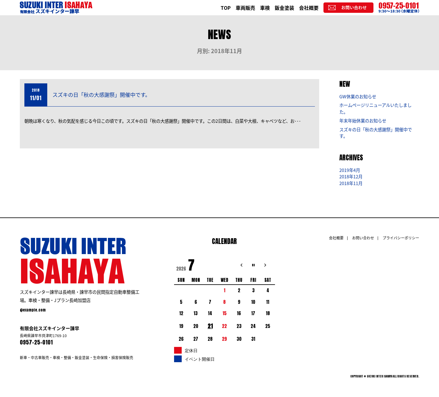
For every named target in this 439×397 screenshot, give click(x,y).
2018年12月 (350, 176)
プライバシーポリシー (401, 238)
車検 (265, 7)
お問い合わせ (363, 238)
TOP (226, 7)
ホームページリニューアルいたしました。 (375, 108)
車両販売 (245, 7)
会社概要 (309, 7)
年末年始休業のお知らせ (362, 120)
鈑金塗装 (284, 7)
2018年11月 (350, 183)
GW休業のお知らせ (357, 96)
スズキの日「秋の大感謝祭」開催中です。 (101, 95)
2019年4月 (349, 170)
